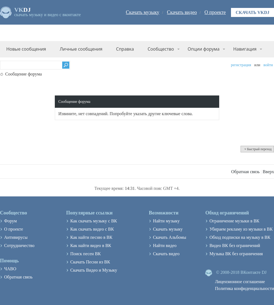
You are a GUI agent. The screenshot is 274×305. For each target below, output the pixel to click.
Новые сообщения (26, 49)
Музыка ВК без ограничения (236, 253)
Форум (10, 221)
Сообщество (161, 49)
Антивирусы (15, 237)
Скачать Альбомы (169, 237)
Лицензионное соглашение (240, 281)
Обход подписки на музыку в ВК (239, 237)
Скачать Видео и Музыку (93, 270)
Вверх (268, 171)
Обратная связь (245, 171)
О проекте (215, 12)
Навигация (244, 49)
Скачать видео (182, 12)
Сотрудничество (19, 245)
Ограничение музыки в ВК (234, 221)
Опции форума (203, 49)
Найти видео (164, 245)
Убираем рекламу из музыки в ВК (241, 229)
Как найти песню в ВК (91, 237)
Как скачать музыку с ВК (93, 221)
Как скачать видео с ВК (92, 229)
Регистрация (241, 65)
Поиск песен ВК (85, 253)
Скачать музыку (142, 12)
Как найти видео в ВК (90, 245)
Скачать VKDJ (252, 12)
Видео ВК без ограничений (234, 245)
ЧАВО (10, 268)
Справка (125, 49)
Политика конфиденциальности (244, 288)
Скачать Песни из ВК (90, 262)
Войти (268, 65)
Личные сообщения (81, 49)
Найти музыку (166, 221)
